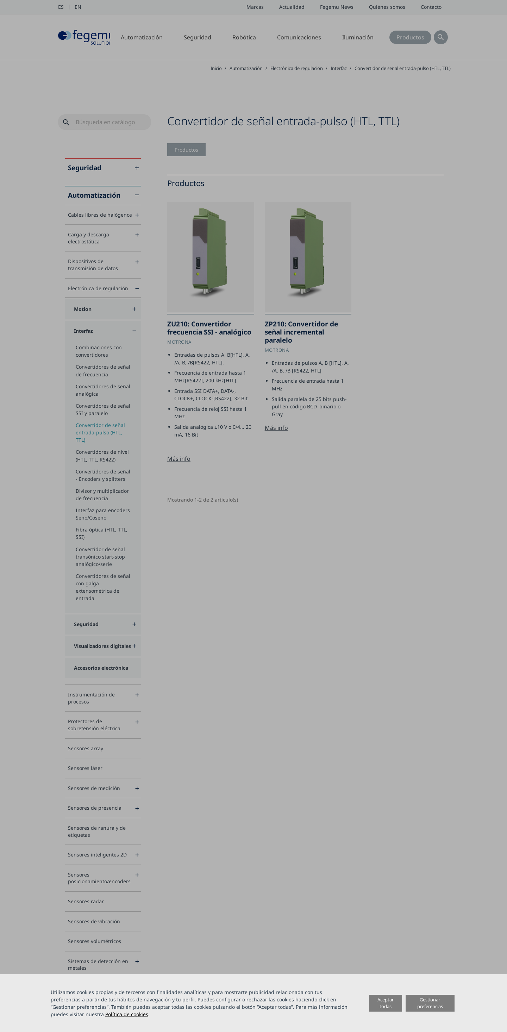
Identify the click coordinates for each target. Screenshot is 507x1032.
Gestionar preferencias (430, 1002)
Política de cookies (126, 1014)
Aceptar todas (385, 1002)
